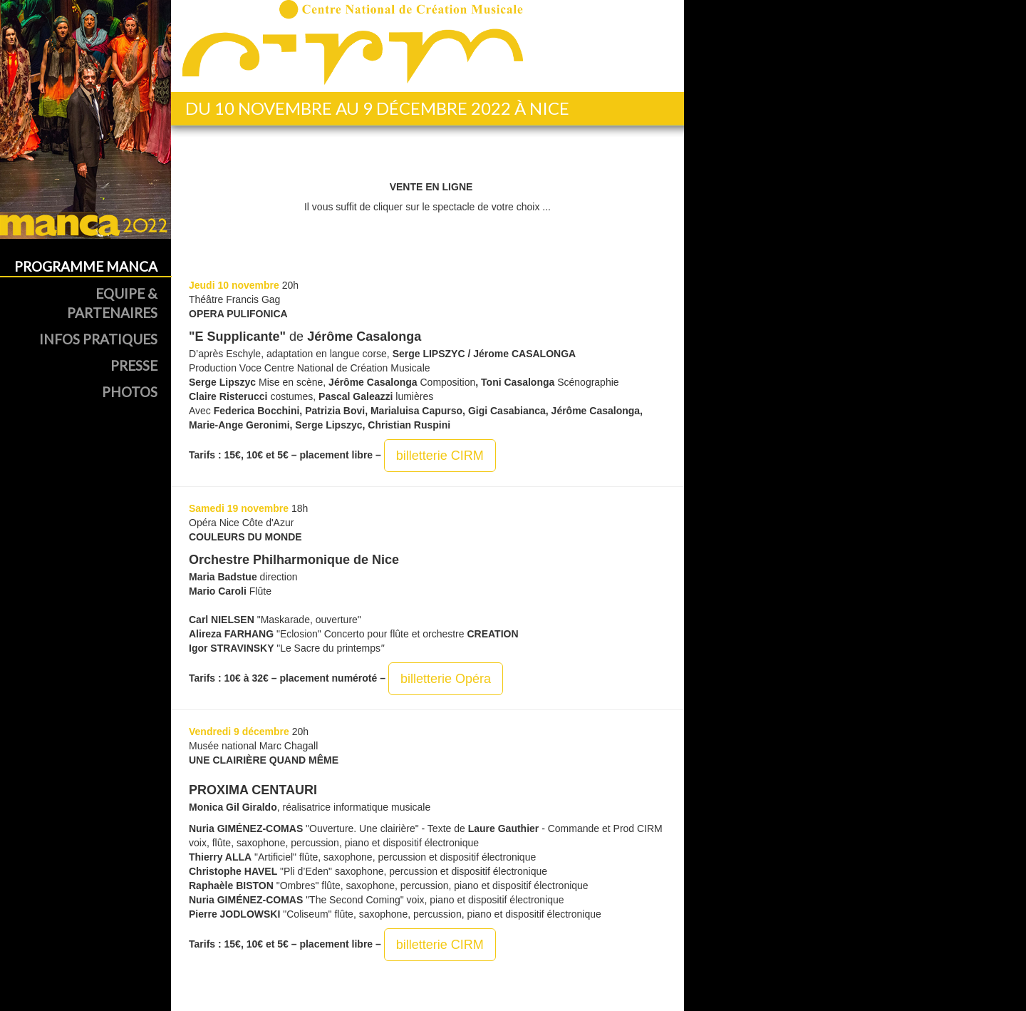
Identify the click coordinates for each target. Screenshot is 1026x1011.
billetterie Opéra (445, 679)
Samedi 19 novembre (239, 508)
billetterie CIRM (440, 455)
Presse (133, 365)
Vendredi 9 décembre (239, 731)
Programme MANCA (85, 266)
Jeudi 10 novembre (234, 285)
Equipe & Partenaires (112, 303)
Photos (129, 392)
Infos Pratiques (98, 339)
